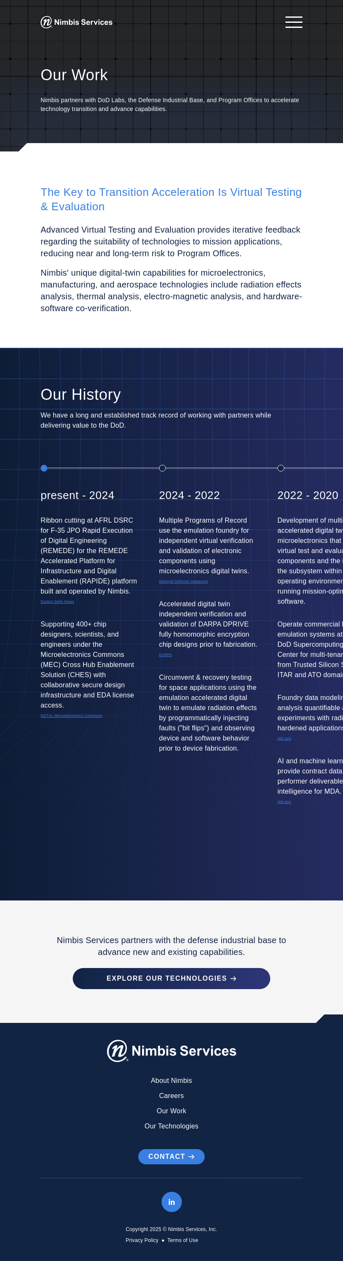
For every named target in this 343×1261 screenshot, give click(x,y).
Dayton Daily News (57, 601)
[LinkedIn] (172, 1202)
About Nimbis (171, 1080)
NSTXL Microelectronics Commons (71, 715)
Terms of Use (182, 1240)
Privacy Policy (142, 1240)
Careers (171, 1095)
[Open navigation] (289, 22)
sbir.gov (284, 738)
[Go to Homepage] (77, 22)
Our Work (172, 1111)
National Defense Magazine (183, 581)
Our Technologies (171, 1126)
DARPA (165, 655)
